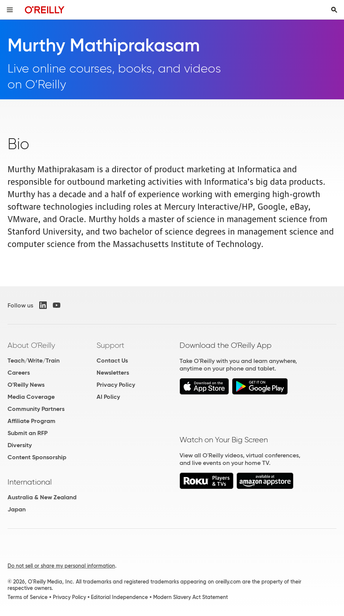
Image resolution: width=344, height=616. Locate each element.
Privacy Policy (116, 385)
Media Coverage (31, 397)
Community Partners (36, 409)
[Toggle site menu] (10, 10)
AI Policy (108, 397)
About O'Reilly (31, 345)
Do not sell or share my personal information (61, 565)
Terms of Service (28, 597)
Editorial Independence (119, 597)
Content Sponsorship (37, 457)
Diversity (20, 445)
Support (110, 345)
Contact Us (112, 360)
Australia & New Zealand (42, 497)
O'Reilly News (26, 385)
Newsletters (113, 373)
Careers (19, 373)
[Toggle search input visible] (334, 10)
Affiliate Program (31, 421)
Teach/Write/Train (34, 360)
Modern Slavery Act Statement (190, 597)
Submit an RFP (28, 433)
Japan (17, 509)
